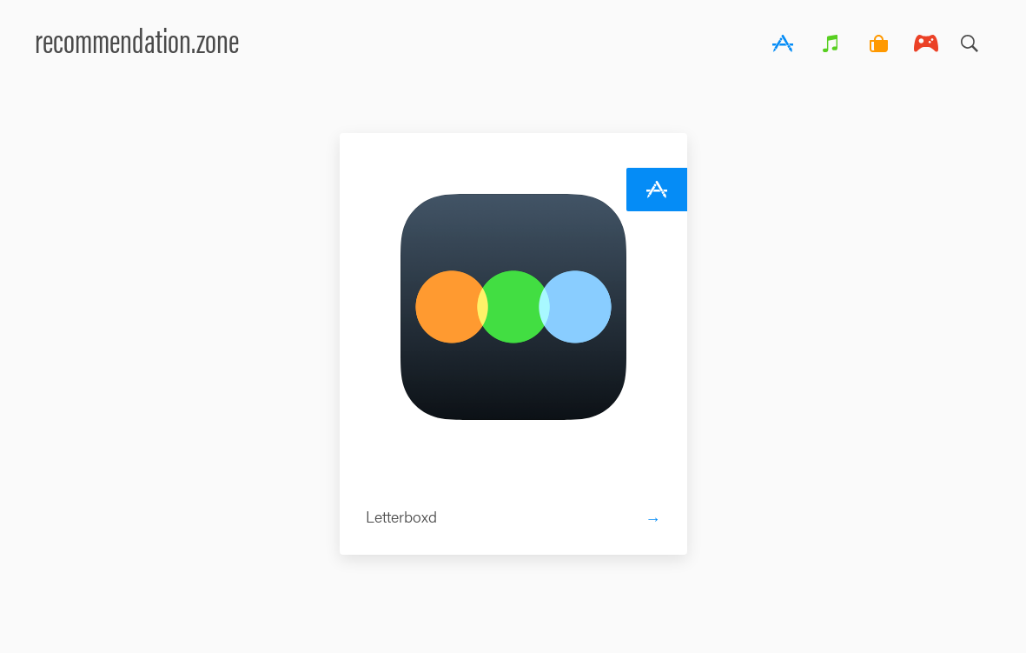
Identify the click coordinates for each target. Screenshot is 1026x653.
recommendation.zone (137, 38)
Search (969, 39)
